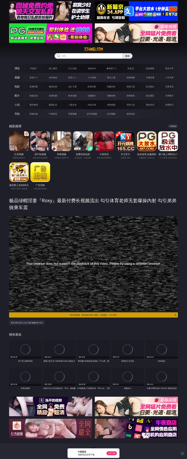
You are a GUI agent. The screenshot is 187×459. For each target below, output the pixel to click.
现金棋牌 (150, 68)
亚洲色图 (53, 95)
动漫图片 (92, 95)
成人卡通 (72, 86)
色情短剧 (130, 113)
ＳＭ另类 (169, 77)
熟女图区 (150, 95)
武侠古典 (92, 104)
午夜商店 (53, 113)
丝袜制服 (130, 77)
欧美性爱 (92, 86)
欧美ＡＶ (72, 77)
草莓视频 (72, 113)
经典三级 (130, 86)
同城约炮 (33, 113)
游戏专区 (92, 68)
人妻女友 (72, 104)
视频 (17, 77)
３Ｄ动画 (92, 77)
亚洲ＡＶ (33, 77)
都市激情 (33, 104)
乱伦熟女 (150, 86)
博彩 (17, 68)
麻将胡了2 (111, 68)
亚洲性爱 (33, 86)
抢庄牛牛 (169, 68)
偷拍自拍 (53, 86)
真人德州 (53, 68)
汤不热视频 (92, 113)
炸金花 (131, 68)
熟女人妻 (111, 77)
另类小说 (130, 104)
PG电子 (33, 68)
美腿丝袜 (111, 95)
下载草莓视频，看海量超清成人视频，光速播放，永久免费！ (123, 315)
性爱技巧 (169, 104)
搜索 (127, 56)
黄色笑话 (150, 104)
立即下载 (111, 453)
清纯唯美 (130, 95)
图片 (17, 95)
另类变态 (169, 86)
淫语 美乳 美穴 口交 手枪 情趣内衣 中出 (27, 322)
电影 (17, 86)
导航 (17, 113)
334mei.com (93, 49)
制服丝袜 (111, 86)
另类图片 (169, 95)
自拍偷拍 (53, 77)
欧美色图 (72, 95)
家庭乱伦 (53, 104)
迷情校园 (111, 104)
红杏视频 (111, 113)
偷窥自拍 (33, 95)
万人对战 (72, 68)
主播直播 (150, 77)
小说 (17, 104)
